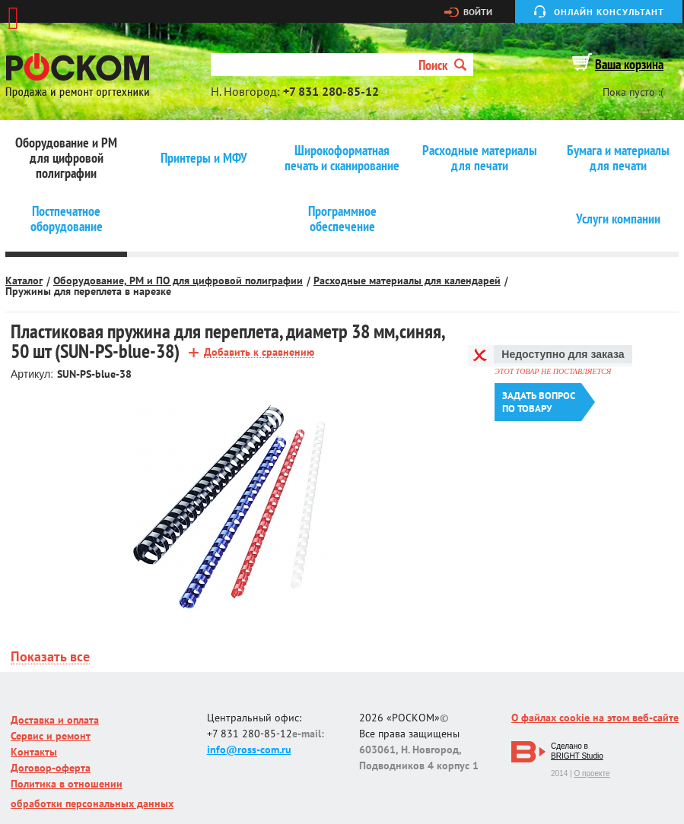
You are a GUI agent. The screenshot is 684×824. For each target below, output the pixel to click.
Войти (477, 12)
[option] (229, 506)
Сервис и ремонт (51, 736)
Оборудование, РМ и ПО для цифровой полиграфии (178, 280)
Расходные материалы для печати (479, 158)
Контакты (34, 752)
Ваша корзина (629, 64)
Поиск (442, 65)
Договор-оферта (51, 768)
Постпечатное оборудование (66, 219)
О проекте (591, 773)
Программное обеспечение (342, 219)
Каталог (24, 280)
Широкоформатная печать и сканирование (342, 158)
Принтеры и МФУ (204, 158)
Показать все (50, 657)
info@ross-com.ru (249, 749)
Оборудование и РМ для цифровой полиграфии (66, 158)
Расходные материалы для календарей (407, 280)
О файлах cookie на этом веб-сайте (595, 717)
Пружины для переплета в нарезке (88, 291)
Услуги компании (618, 219)
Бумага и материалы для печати (618, 158)
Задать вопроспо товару (538, 402)
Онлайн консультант (609, 11)
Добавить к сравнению (259, 352)
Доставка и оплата (55, 720)
